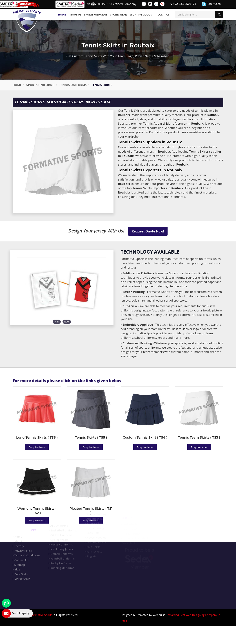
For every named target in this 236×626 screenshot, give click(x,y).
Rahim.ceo (211, 4)
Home (62, 14)
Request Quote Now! (148, 231)
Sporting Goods (141, 14)
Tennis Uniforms (73, 85)
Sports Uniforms (95, 14)
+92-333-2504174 (183, 4)
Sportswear (118, 14)
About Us (75, 14)
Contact (163, 14)
